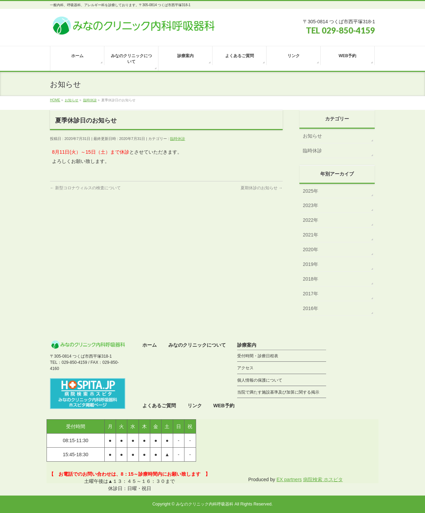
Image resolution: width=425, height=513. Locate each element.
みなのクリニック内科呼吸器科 (204, 504)
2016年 (310, 308)
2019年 (310, 264)
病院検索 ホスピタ (323, 479)
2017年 (310, 293)
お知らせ (312, 136)
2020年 (310, 249)
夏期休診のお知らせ (262, 187)
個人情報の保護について (259, 380)
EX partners (289, 479)
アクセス (245, 367)
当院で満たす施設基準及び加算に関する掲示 (278, 392)
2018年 (310, 279)
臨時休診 (177, 139)
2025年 (310, 191)
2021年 (310, 235)
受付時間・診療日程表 (257, 356)
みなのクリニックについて (197, 345)
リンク (195, 405)
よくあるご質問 (159, 405)
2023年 (310, 205)
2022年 (310, 220)
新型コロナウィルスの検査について (85, 187)
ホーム (149, 345)
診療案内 (246, 345)
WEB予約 (223, 405)
